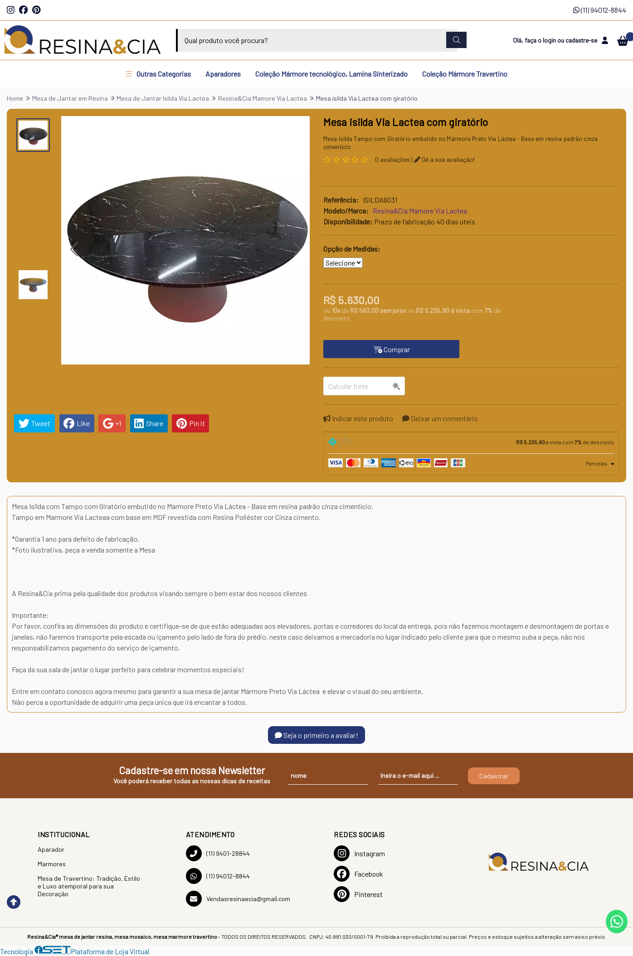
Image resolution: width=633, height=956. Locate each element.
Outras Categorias (158, 73)
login (550, 40)
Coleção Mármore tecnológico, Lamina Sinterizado (331, 73)
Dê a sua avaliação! (444, 159)
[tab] (471, 442)
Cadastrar (493, 776)
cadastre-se (581, 40)
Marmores (52, 864)
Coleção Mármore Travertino (464, 73)
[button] (74, 249)
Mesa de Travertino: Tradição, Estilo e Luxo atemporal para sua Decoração (89, 886)
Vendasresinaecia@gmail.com (238, 899)
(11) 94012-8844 (599, 9)
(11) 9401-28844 (218, 853)
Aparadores (223, 73)
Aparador (51, 849)
